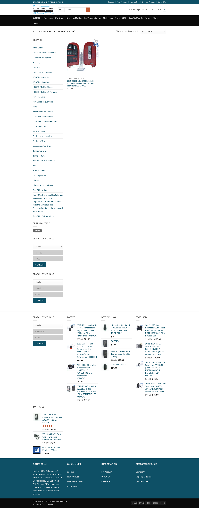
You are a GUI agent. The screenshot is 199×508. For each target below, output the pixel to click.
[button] (144, 9)
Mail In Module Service (111, 18)
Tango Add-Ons (40, 151)
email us (36, 494)
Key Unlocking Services (92, 18)
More (36, 23)
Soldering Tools (39, 141)
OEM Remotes (39, 126)
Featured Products (137, 2)
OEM (124, 18)
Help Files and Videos (42, 72)
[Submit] (88, 10)
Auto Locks (38, 47)
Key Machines (77, 18)
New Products (122, 2)
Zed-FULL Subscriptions (43, 216)
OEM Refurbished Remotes (45, 121)
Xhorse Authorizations (43, 185)
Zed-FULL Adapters (41, 190)
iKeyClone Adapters (42, 77)
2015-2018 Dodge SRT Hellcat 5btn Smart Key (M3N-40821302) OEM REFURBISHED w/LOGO (81, 83)
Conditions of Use (143, 481)
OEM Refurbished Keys (43, 116)
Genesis (36, 67)
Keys (68, 18)
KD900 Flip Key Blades (43, 87)
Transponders (39, 170)
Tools (35, 165)
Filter (37, 230)
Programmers (49, 18)
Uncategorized (39, 175)
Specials (111, 2)
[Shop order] (153, 31)
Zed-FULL (37, 18)
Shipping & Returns (144, 476)
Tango (148, 18)
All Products (150, 2)
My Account (106, 471)
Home (36, 31)
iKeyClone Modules (41, 82)
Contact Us (162, 2)
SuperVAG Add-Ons (136, 18)
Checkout (105, 481)
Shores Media (47, 504)
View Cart (105, 476)
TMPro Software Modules (44, 160)
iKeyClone (60, 18)
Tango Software (39, 155)
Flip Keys (37, 62)
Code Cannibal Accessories (44, 52)
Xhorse (156, 18)
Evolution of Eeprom (42, 57)
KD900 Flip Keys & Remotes (45, 92)
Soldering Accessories (42, 136)
